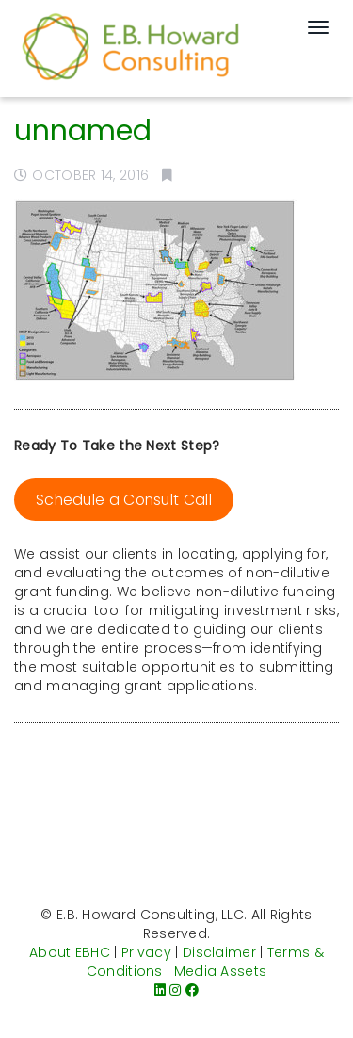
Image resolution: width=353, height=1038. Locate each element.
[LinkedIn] (160, 990)
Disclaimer (219, 952)
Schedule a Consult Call (124, 500)
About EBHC (69, 952)
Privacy (146, 952)
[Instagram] (175, 990)
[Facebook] (192, 990)
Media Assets (220, 971)
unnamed (83, 131)
